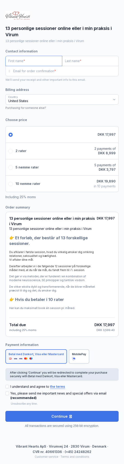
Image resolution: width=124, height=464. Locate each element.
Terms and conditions (74, 456)
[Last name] (90, 61)
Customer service (46, 456)
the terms (57, 386)
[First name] (34, 61)
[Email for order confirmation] (66, 71)
